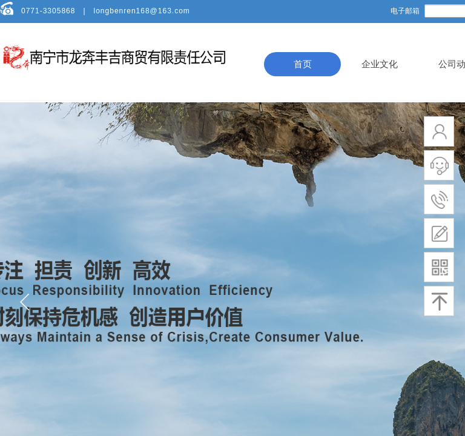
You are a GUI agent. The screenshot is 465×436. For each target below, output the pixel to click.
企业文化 (379, 64)
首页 (303, 64)
